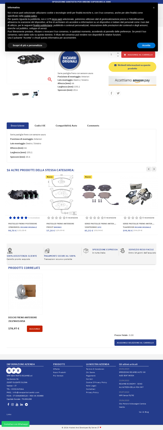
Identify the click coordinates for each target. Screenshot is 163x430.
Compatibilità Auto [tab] (66, 125)
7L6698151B (137, 227)
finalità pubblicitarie (42, 25)
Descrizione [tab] (18, 125)
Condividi (111, 93)
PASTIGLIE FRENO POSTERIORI (22, 223)
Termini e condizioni (95, 369)
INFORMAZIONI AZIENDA (21, 364)
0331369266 (17, 389)
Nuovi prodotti (59, 372)
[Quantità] (112, 54)
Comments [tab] (93, 125)
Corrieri (89, 379)
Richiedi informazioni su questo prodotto (132, 67)
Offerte (56, 369)
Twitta (118, 93)
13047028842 (93, 227)
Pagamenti (91, 376)
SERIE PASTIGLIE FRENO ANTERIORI (139, 223)
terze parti (57, 19)
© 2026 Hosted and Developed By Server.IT (81, 427)
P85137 (53, 227)
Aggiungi (34, 329)
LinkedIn (9, 414)
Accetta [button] (146, 45)
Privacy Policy (92, 392)
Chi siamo (90, 372)
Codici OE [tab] (40, 125)
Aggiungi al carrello (138, 54)
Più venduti (58, 376)
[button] (153, 7)
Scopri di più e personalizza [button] (27, 45)
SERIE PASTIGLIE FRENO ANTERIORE (101, 223)
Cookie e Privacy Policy (96, 382)
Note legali (91, 386)
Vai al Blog (144, 412)
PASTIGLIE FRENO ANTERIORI (60, 223)
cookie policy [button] (30, 16)
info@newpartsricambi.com (26, 392)
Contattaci (91, 389)
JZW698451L (22, 227)
